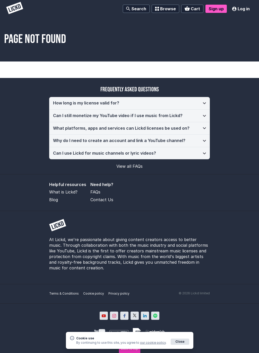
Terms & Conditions (64, 293)
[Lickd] (14, 8)
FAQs (95, 192)
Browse (165, 8)
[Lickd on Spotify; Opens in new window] (155, 316)
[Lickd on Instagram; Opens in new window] (114, 316)
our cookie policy (153, 343)
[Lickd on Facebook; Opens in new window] (124, 316)
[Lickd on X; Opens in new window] (135, 316)
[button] (129, 103)
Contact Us (101, 199)
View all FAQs (129, 166)
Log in (241, 8)
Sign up (216, 8)
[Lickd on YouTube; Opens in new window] (104, 316)
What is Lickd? (63, 192)
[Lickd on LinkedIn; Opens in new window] (145, 316)
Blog (53, 199)
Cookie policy (93, 293)
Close (180, 341)
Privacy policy (119, 293)
